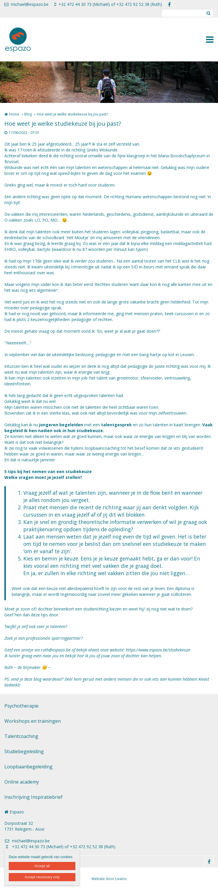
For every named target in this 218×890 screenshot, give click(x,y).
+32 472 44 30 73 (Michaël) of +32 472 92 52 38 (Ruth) (108, 4)
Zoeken (208, 13)
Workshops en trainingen (32, 721)
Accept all (42, 866)
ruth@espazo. (53, 650)
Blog (28, 114)
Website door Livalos (109, 878)
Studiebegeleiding (24, 751)
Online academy (21, 782)
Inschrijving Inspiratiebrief (33, 797)
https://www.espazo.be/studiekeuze (158, 650)
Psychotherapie (21, 706)
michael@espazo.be (26, 4)
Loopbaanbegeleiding (28, 766)
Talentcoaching (21, 736)
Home (14, 114)
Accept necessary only (42, 877)
